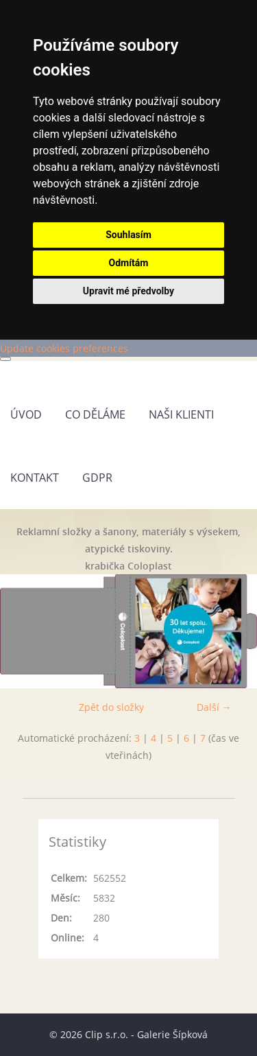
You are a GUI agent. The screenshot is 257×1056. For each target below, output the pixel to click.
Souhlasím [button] (128, 234)
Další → (214, 707)
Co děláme (95, 414)
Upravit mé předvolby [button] (128, 290)
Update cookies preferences (64, 348)
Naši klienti (181, 414)
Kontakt (34, 477)
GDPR (97, 477)
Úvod (26, 414)
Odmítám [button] (129, 262)
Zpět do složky (111, 707)
